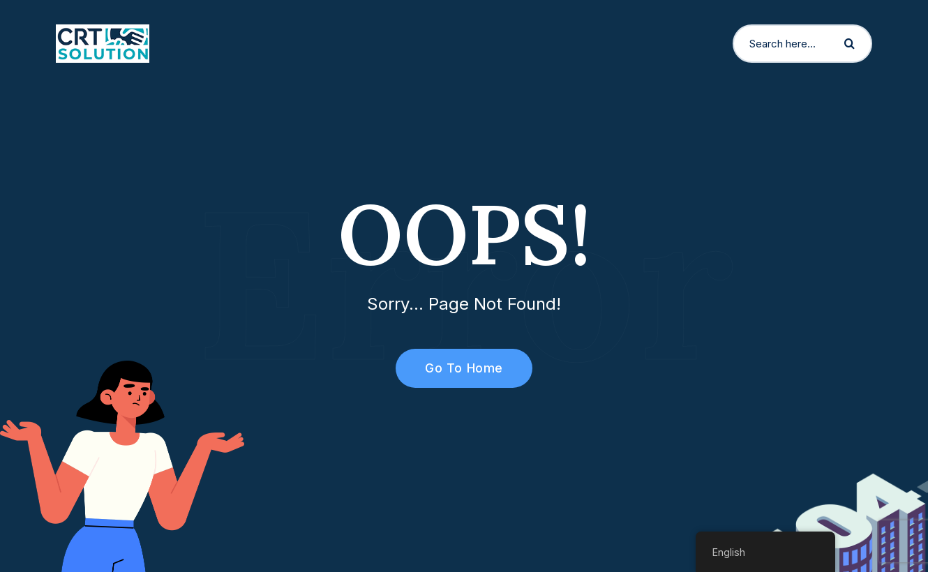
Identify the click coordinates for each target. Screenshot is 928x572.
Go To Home (456, 368)
